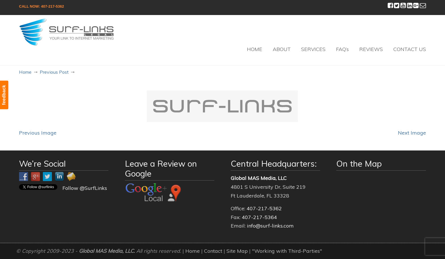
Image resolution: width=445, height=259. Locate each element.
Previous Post (54, 72)
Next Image (412, 133)
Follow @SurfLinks (84, 188)
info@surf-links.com (270, 225)
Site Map (237, 251)
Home (25, 72)
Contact (213, 251)
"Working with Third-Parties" (287, 251)
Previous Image (37, 133)
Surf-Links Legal (66, 32)
